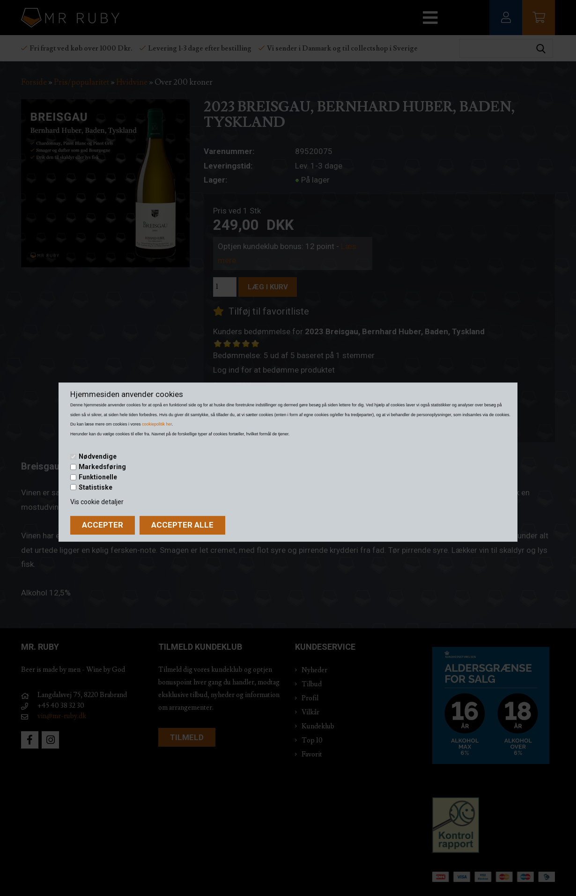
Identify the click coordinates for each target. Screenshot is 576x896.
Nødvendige (98, 457)
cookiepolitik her (157, 424)
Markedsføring (102, 466)
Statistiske (95, 487)
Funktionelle (98, 477)
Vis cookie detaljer (97, 502)
